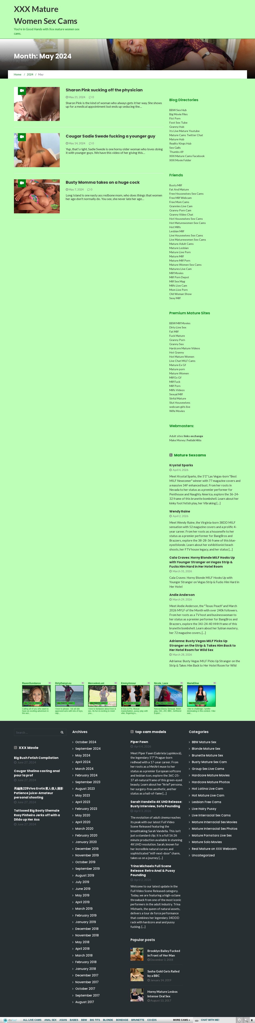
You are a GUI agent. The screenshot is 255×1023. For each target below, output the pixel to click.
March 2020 (84, 829)
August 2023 (85, 789)
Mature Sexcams (190, 455)
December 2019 (87, 849)
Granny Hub (176, 126)
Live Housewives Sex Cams (186, 235)
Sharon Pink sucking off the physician (104, 90)
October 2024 (85, 742)
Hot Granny (176, 352)
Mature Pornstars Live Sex (211, 835)
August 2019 (84, 875)
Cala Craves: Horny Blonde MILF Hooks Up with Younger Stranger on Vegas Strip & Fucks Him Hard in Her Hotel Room (202, 562)
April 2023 (82, 802)
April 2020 (82, 822)
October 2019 (85, 862)
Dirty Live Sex (177, 327)
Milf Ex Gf (175, 377)
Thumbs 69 (176, 151)
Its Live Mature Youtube (184, 131)
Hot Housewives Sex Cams (186, 218)
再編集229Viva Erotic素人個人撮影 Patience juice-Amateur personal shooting (40, 792)
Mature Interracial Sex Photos (214, 829)
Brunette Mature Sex (207, 755)
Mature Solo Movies (207, 842)
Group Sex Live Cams (208, 769)
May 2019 (82, 895)
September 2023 (87, 782)
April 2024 (83, 762)
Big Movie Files (178, 114)
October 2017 (85, 989)
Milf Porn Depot (179, 277)
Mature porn (177, 369)
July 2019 (82, 882)
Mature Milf (176, 256)
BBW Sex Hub (178, 110)
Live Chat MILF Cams (182, 360)
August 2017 (84, 1002)
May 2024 (82, 755)
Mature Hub (176, 139)
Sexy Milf (174, 298)
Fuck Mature (177, 335)
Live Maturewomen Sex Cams (187, 239)
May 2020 (82, 815)
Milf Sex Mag (177, 281)
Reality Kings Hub (180, 143)
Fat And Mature (179, 189)
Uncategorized (203, 855)
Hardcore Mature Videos (184, 348)
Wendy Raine (179, 511)
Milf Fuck (174, 381)
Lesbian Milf (176, 231)
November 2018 (87, 935)
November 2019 (87, 855)
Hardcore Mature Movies (211, 775)
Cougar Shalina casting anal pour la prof (37, 773)
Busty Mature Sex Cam (209, 762)
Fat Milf (173, 331)
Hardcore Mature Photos (211, 782)
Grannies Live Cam (180, 206)
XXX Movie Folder (180, 160)
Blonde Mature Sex (206, 749)
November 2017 (87, 982)
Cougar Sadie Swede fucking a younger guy (110, 136)
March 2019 (84, 909)
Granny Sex (176, 344)
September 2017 (87, 995)
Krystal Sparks (181, 465)
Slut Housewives (179, 402)
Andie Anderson (182, 595)
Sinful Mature (177, 398)
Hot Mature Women (181, 356)
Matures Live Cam (180, 268)
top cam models (150, 731)
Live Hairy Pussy (204, 809)
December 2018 (87, 929)
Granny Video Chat (181, 214)
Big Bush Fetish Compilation (36, 758)
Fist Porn (174, 118)
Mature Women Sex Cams (185, 264)
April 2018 (82, 949)
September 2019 (87, 869)
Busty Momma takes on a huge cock (103, 182)
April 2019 (82, 902)
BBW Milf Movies (179, 323)
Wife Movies (177, 411)
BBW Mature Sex (204, 742)
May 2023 (82, 795)
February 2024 (86, 775)
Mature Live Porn (180, 252)
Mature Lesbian (179, 248)
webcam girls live (179, 406)
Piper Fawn (139, 742)
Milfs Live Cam (178, 285)
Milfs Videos (177, 390)
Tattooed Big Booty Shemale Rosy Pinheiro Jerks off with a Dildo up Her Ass (37, 815)
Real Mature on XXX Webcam (214, 849)
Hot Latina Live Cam (207, 789)
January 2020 (86, 842)
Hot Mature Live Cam (208, 795)
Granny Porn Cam (180, 210)
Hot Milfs (175, 227)
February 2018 (86, 962)
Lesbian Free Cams (206, 802)
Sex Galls (175, 147)
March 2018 (84, 955)
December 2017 (86, 975)
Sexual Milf (176, 394)
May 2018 (82, 942)
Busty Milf (175, 185)
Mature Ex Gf (177, 365)
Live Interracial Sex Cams (211, 815)
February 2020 (86, 835)
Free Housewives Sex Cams (186, 193)
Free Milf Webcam (180, 197)
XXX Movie (28, 747)
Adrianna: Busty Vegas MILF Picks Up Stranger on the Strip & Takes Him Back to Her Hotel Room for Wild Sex (202, 645)
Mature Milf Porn (179, 260)
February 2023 (86, 809)
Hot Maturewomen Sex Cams (187, 223)
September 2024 (88, 749)
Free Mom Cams (179, 202)
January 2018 (85, 969)
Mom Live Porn (178, 289)
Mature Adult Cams (181, 243)
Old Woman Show (180, 294)
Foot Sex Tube (178, 122)
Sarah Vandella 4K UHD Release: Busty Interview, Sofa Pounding (156, 804)
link (251, 960)
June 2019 (82, 889)
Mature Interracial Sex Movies (214, 822)
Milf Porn (174, 386)
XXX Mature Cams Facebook (187, 156)
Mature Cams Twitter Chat (186, 135)
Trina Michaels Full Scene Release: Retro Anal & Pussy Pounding (152, 870)
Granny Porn (177, 340)
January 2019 (85, 922)
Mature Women (179, 373)
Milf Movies (176, 273)
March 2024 (84, 769)
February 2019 (86, 915)
